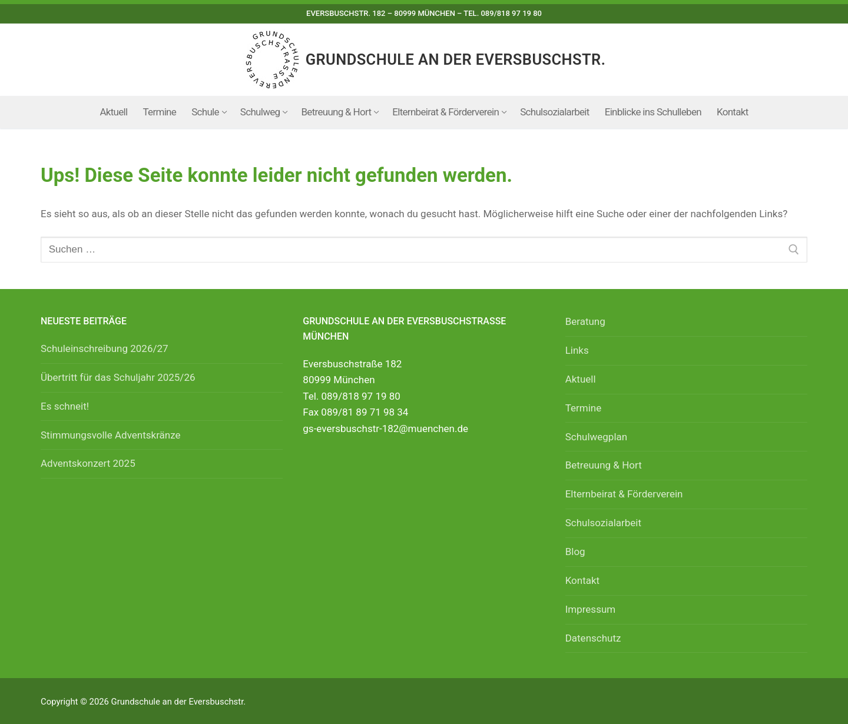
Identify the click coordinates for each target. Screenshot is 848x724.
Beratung (585, 321)
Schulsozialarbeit (603, 523)
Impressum (590, 609)
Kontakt (582, 580)
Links (577, 350)
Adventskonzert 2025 (88, 463)
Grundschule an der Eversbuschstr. (456, 59)
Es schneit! (65, 406)
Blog (575, 551)
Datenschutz (593, 638)
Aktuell (580, 379)
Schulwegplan (596, 437)
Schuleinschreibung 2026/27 (104, 348)
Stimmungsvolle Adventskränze (111, 435)
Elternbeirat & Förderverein (624, 494)
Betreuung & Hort (603, 465)
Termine (583, 408)
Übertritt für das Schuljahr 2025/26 (118, 377)
